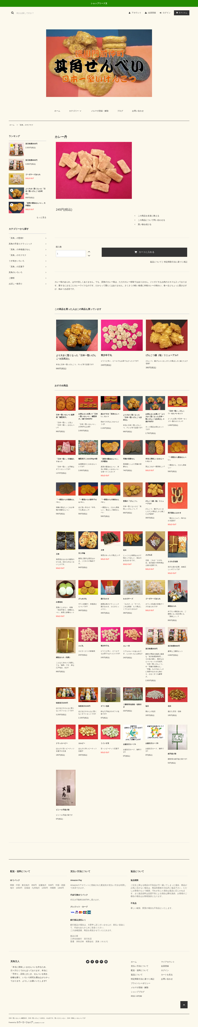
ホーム (57, 111)
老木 (124, 550)
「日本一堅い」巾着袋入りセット (65, 460)
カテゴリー (75, 111)
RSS (133, 996)
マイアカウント (168, 962)
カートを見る (167, 975)
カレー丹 (126, 646)
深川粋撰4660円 (31, 160)
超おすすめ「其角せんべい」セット (110, 415)
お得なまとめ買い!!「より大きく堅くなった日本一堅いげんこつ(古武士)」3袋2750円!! (155, 418)
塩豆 (147, 706)
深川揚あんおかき (174, 513)
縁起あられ (172, 606)
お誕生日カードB (151, 743)
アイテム (181, 13)
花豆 (169, 706)
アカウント (136, 13)
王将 (57, 554)
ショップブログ (138, 992)
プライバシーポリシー (140, 983)
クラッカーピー (62, 743)
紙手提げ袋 (172, 754)
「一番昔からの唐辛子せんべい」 (87, 501)
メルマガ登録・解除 (100, 111)
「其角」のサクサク (25, 125)
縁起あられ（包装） (63, 657)
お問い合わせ (138, 111)
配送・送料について (139, 970)
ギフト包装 (105, 706)
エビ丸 (80, 646)
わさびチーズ (128, 599)
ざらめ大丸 (82, 599)
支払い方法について (139, 966)
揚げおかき (105, 599)
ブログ (120, 111)
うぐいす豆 (105, 743)
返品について (156, 262)
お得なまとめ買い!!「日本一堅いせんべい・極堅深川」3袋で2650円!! (88, 416)
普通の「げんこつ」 (130, 501)
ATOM (139, 996)
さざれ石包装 (173, 562)
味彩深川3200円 (62, 703)
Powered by (27, 1022)
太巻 (102, 550)
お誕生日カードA (129, 744)
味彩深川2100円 (84, 706)
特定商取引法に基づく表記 (175, 262)
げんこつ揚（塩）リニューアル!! (162, 355)
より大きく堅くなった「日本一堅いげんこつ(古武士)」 (35, 191)
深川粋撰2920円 (31, 144)
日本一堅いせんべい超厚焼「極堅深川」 (65, 416)
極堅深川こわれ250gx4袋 (87, 459)
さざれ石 (148, 555)
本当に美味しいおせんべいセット (154, 460)
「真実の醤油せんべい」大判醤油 (35, 204)
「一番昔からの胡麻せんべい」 (65, 501)
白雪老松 (59, 602)
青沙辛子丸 (106, 355)
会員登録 (152, 13)
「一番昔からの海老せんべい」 (110, 501)
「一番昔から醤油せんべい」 (177, 458)
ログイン (166, 13)
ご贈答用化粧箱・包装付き (132, 705)
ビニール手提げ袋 (62, 810)
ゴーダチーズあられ (32, 174)
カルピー (81, 743)
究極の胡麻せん (129, 459)
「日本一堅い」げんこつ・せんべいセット (176, 412)
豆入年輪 (81, 553)
